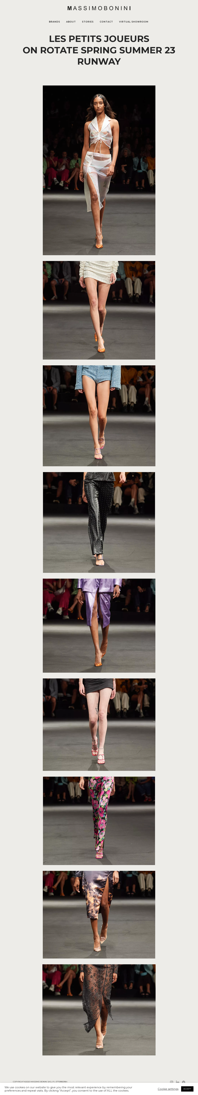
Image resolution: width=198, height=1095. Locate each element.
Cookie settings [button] (168, 1089)
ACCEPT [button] (187, 1089)
